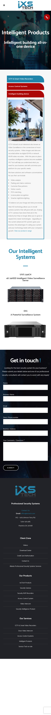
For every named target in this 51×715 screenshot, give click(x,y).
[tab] (25, 79)
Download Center (25, 550)
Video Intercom (25, 603)
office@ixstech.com (28, 513)
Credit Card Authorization (25, 555)
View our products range (23, 230)
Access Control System (25, 598)
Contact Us (26, 510)
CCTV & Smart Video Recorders (25, 625)
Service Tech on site (25, 646)
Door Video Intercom (25, 630)
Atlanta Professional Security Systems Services (25, 566)
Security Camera (25, 588)
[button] (47, 17)
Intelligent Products (25, 641)
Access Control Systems (25, 636)
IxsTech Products (25, 582)
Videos (25, 545)
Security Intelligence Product (25, 609)
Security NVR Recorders (25, 593)
